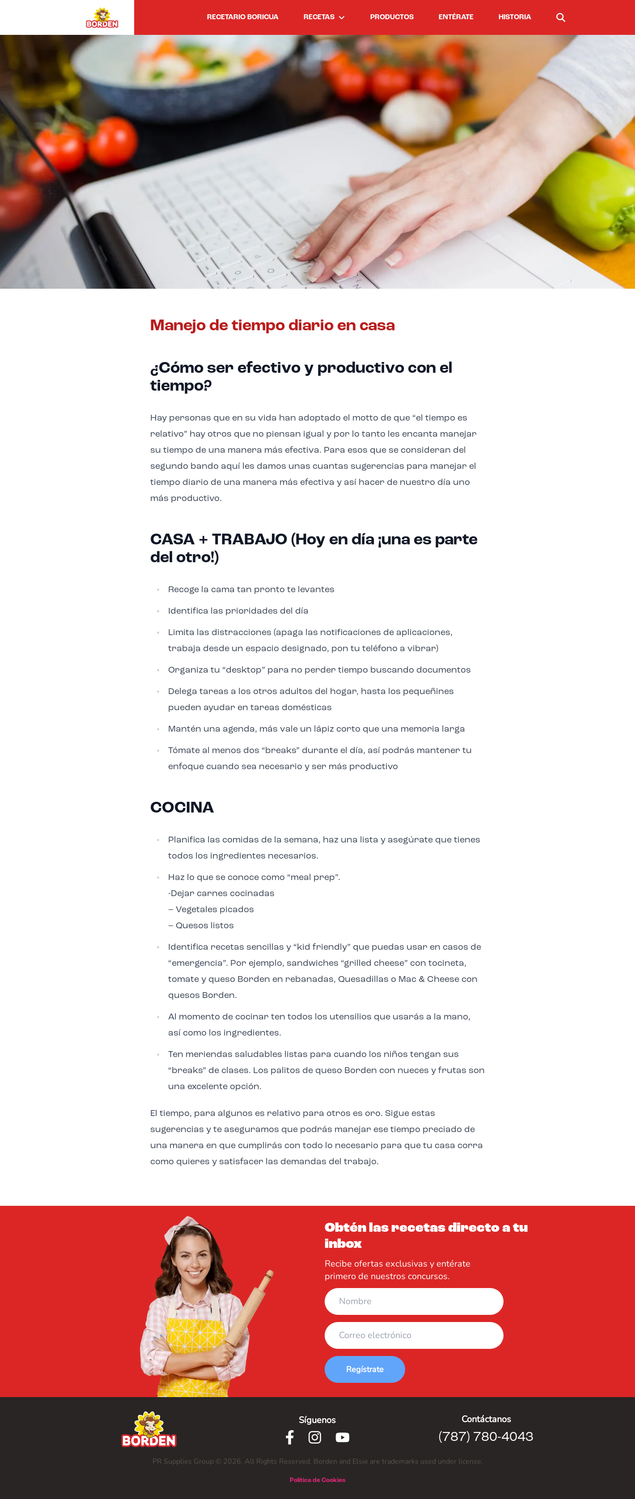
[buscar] (560, 17)
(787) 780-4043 (486, 1437)
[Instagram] (315, 1437)
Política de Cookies (318, 1480)
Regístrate (365, 1369)
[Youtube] (342, 1437)
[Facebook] (289, 1437)
